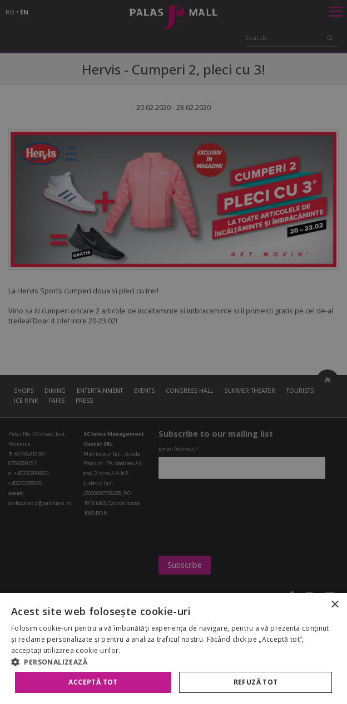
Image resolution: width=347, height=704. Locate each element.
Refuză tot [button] (256, 682)
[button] (173, 661)
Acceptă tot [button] (92, 682)
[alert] (173, 352)
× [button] (334, 605)
